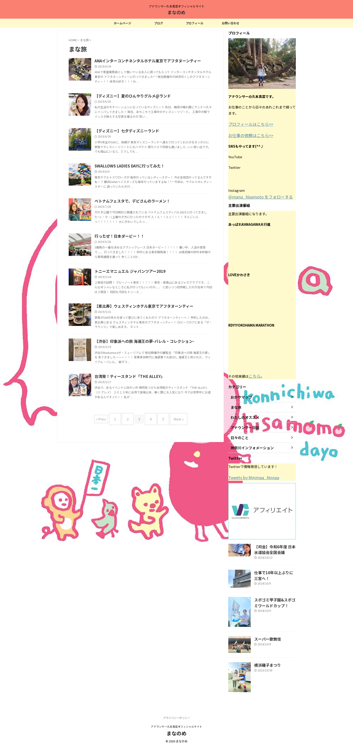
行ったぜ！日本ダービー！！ (140, 332)
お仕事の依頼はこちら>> (247, 134)
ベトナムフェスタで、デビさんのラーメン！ (152, 278)
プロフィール (194, 23)
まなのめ (176, 12)
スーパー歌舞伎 (265, 633)
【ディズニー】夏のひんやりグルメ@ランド (153, 115)
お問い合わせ (230, 23)
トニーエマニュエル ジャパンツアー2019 (150, 386)
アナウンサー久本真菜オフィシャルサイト (176, 722)
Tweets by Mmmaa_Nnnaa (249, 474)
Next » (174, 597)
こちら (254, 373)
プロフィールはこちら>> (247, 123)
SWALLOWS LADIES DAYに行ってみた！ (150, 223)
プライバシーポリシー (176, 713)
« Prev (106, 597)
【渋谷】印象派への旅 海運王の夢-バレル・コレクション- (164, 483)
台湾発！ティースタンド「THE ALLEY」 (149, 538)
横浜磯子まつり (265, 659)
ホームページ (122, 23)
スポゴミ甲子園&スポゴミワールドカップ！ (274, 597)
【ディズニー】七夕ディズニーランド (147, 169)
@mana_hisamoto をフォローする (254, 195)
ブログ (158, 23)
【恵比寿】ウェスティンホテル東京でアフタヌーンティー (163, 429)
